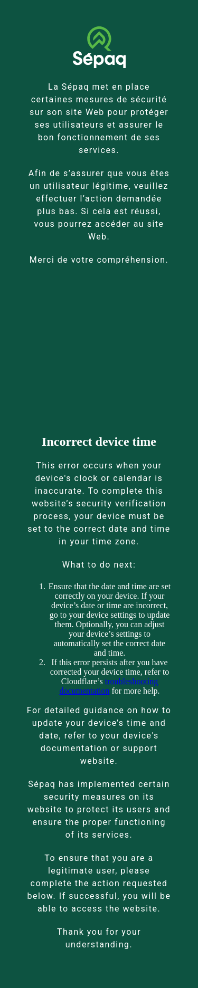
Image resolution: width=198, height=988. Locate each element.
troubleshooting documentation (108, 686)
